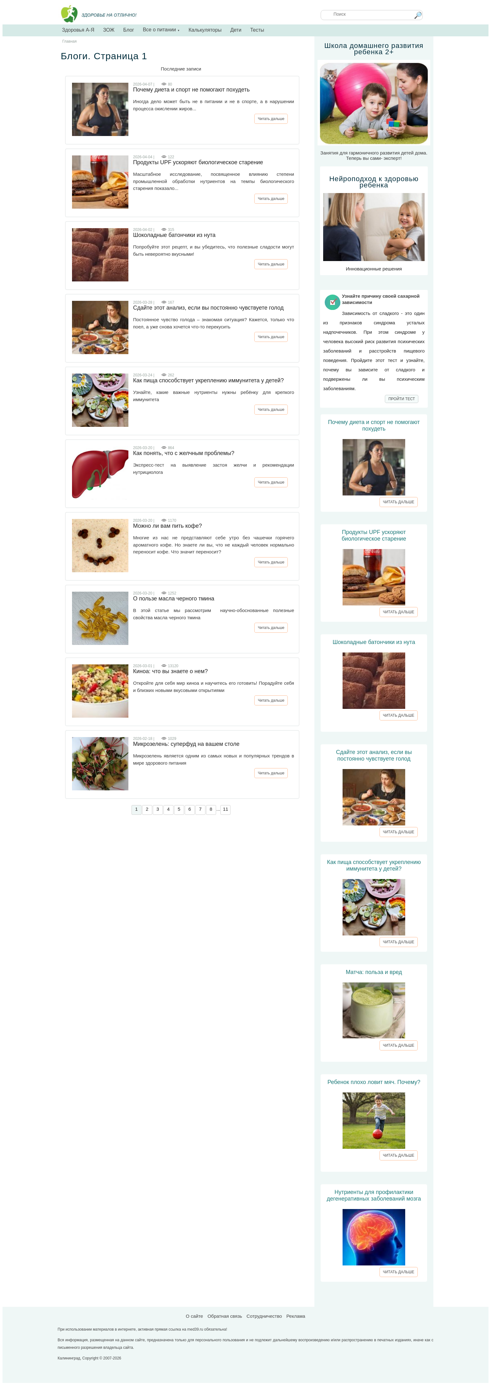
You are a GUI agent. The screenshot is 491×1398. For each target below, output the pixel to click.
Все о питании (161, 29)
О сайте (194, 1316)
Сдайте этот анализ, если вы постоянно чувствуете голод (208, 308)
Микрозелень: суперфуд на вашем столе (186, 744)
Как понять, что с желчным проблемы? (183, 453)
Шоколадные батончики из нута (174, 235)
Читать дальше (271, 119)
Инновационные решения (374, 223)
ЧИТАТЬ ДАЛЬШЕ (398, 502)
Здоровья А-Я (78, 30)
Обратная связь (225, 1316)
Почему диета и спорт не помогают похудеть (191, 89)
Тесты (257, 30)
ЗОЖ (108, 30)
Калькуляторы (205, 30)
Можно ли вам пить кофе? (167, 526)
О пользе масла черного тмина (173, 598)
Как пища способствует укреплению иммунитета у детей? (208, 380)
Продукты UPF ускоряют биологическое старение (198, 162)
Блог (128, 30)
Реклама (295, 1316)
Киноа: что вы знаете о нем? (170, 671)
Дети (235, 30)
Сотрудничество (264, 1316)
